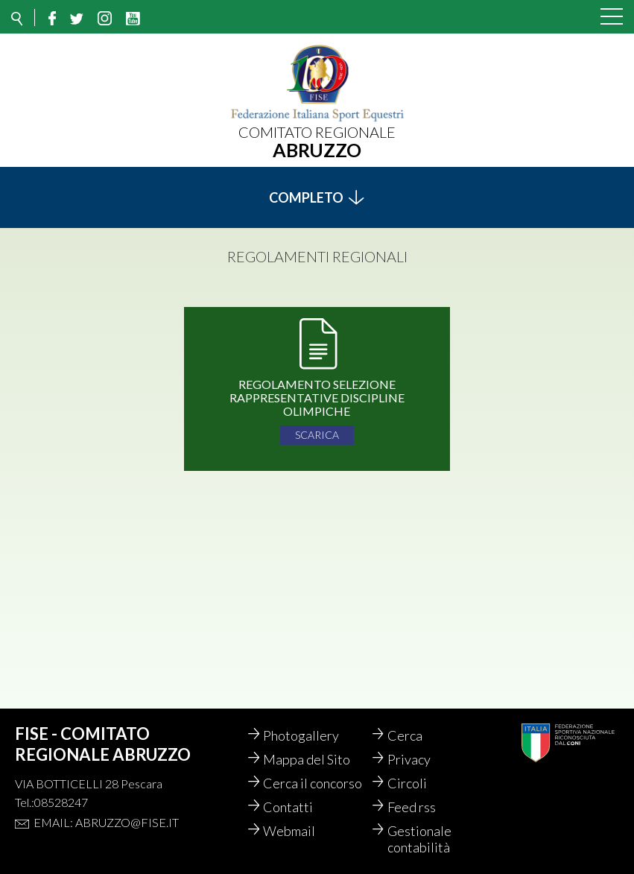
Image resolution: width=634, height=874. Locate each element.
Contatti (292, 807)
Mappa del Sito (310, 759)
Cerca (408, 735)
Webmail (293, 831)
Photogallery (305, 735)
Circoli (411, 783)
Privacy (412, 759)
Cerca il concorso (316, 783)
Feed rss (415, 807)
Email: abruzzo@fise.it (106, 822)
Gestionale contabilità (423, 839)
